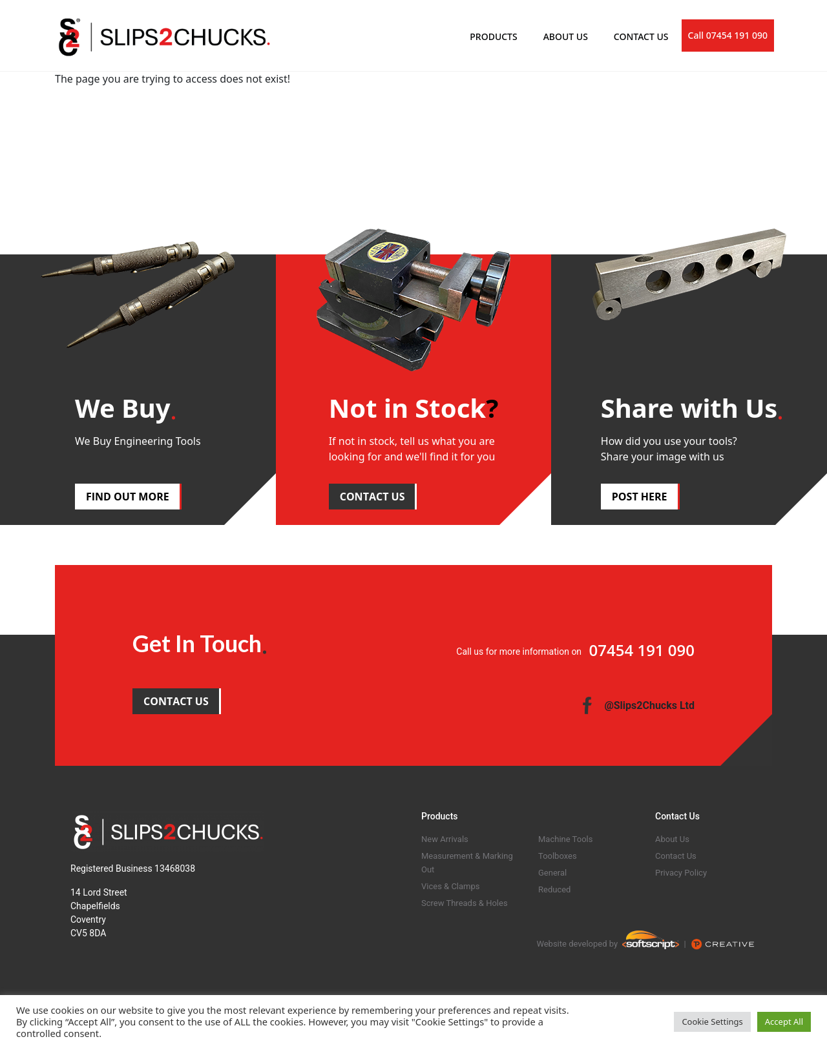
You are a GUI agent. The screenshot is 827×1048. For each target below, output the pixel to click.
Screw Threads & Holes (464, 903)
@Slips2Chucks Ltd (649, 705)
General (552, 873)
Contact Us (675, 856)
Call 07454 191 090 (728, 35)
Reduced (554, 889)
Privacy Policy (681, 873)
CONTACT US (641, 36)
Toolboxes (557, 856)
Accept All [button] (784, 1021)
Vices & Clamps (450, 886)
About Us (672, 839)
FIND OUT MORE (127, 496)
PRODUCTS (493, 36)
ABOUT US (565, 36)
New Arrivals (444, 839)
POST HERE (639, 496)
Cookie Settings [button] (712, 1021)
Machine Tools (565, 839)
